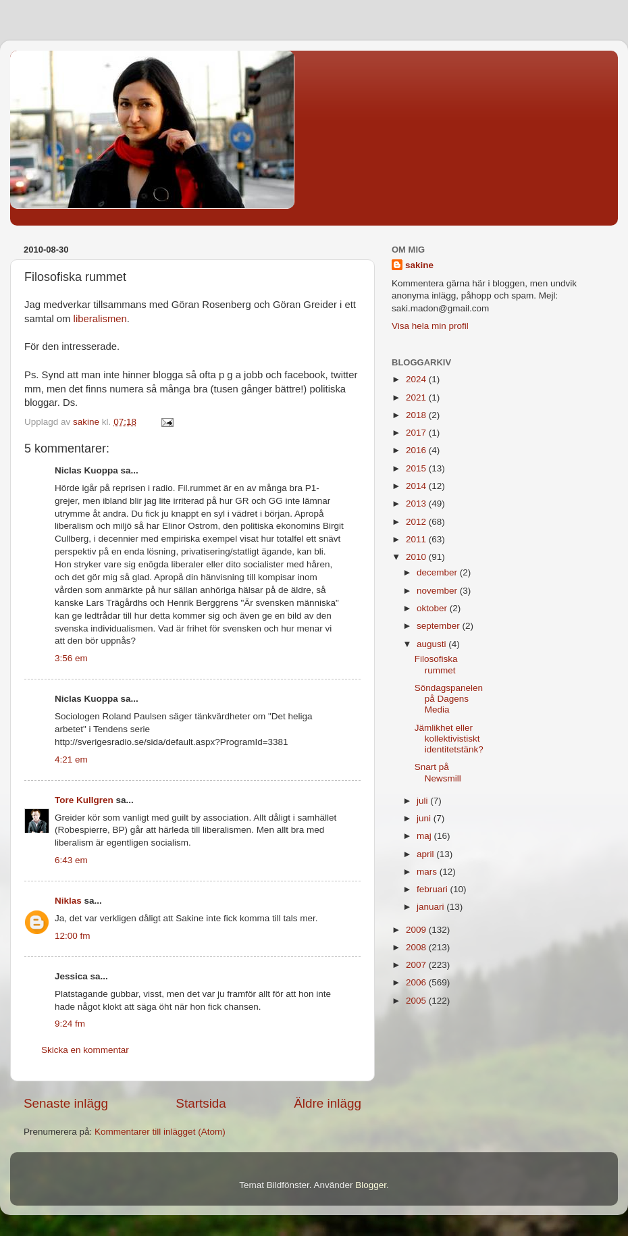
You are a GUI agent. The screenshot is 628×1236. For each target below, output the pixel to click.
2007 (417, 965)
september (440, 626)
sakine (419, 265)
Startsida (201, 1103)
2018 (417, 415)
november (438, 591)
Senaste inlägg (66, 1103)
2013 (417, 503)
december (438, 572)
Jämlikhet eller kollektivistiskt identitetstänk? (449, 738)
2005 (417, 1001)
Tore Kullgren (84, 800)
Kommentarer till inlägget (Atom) (160, 1132)
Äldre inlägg (327, 1103)
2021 (417, 397)
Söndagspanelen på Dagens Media (449, 699)
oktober (433, 608)
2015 (417, 468)
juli (423, 801)
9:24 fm (70, 1024)
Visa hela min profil (430, 326)
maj (425, 836)
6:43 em (71, 860)
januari (431, 907)
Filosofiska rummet (436, 664)
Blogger (370, 1185)
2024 (417, 379)
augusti (432, 644)
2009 (417, 930)
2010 (417, 557)
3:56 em (71, 658)
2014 (417, 486)
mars (428, 872)
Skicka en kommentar (85, 1050)
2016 (417, 450)
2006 (417, 982)
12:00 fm (72, 936)
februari (433, 889)
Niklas (68, 901)
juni (425, 818)
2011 (417, 539)
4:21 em (71, 759)
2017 (417, 433)
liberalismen (100, 318)
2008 (417, 947)
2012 (417, 522)
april (426, 854)
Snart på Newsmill (438, 772)
